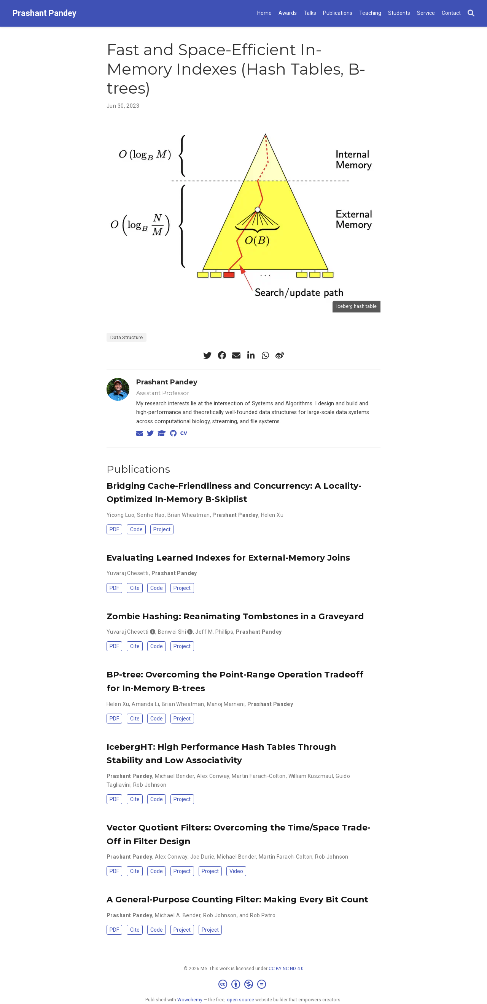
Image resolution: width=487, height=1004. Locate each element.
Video (236, 871)
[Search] (471, 13)
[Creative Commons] (243, 985)
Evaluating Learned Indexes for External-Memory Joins (228, 558)
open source (240, 999)
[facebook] (222, 355)
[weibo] (279, 355)
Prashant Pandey (44, 13)
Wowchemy (189, 999)
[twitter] (207, 355)
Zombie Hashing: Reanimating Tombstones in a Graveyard (235, 616)
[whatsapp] (265, 355)
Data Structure (126, 337)
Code (136, 529)
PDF (114, 529)
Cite (135, 588)
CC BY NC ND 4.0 (286, 968)
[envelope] (236, 355)
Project (161, 529)
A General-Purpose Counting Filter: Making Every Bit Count (237, 899)
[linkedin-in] (250, 355)
